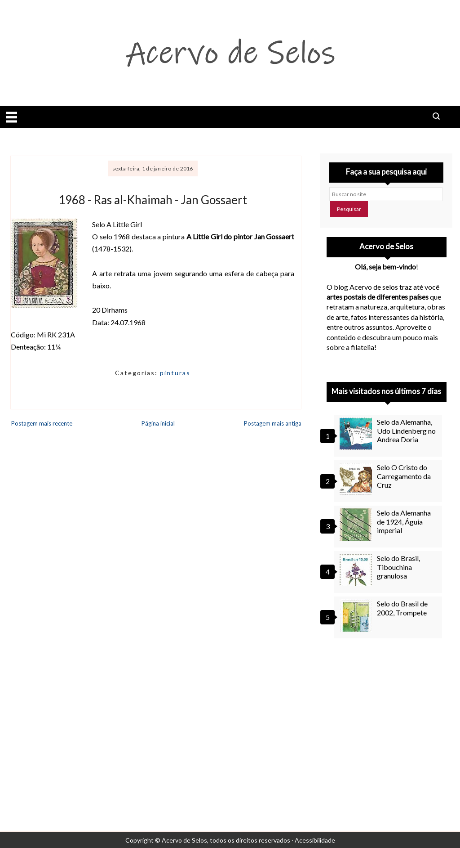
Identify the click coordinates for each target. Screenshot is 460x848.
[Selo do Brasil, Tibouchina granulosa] (357, 570)
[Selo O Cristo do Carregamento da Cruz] (357, 479)
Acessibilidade (315, 840)
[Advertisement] (387, 720)
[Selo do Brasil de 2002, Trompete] (357, 615)
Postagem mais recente (41, 423)
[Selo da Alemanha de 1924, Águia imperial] (357, 524)
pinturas (175, 373)
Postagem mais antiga (272, 423)
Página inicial (158, 423)
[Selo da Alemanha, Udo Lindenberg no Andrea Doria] (357, 433)
